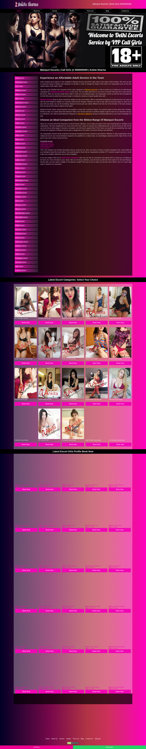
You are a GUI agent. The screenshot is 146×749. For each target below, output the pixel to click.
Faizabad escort (21, 233)
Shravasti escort (21, 262)
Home (19, 11)
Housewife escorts (46, 141)
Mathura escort (21, 94)
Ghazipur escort (21, 229)
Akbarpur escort (21, 90)
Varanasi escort (21, 250)
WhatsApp (109, 747)
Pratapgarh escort (21, 258)
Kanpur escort (20, 168)
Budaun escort (20, 143)
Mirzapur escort (21, 205)
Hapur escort (20, 135)
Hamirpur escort (21, 127)
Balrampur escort (21, 156)
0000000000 (125, 4)
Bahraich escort (21, 107)
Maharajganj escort (22, 180)
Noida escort (20, 78)
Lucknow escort (21, 270)
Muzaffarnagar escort (23, 213)
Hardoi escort (20, 123)
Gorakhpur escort (21, 131)
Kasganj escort (20, 176)
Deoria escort (20, 184)
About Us (37, 11)
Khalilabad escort (21, 164)
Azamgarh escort (21, 188)
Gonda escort (20, 238)
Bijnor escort (20, 98)
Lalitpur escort (20, 160)
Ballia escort (20, 139)
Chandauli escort (21, 192)
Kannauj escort (21, 172)
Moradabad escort (22, 217)
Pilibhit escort (20, 225)
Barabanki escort (21, 152)
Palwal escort (20, 221)
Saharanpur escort (22, 242)
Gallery (72, 11)
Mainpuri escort (21, 209)
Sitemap (97, 739)
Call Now (36, 747)
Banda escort (20, 111)
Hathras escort (20, 115)
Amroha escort (20, 147)
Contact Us (125, 11)
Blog (107, 11)
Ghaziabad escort (21, 82)
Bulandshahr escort (22, 102)
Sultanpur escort (21, 246)
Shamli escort (20, 254)
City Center (19, 86)
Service (54, 11)
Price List (90, 11)
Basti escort (19, 201)
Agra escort (19, 266)
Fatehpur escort (21, 197)
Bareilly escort (20, 119)
